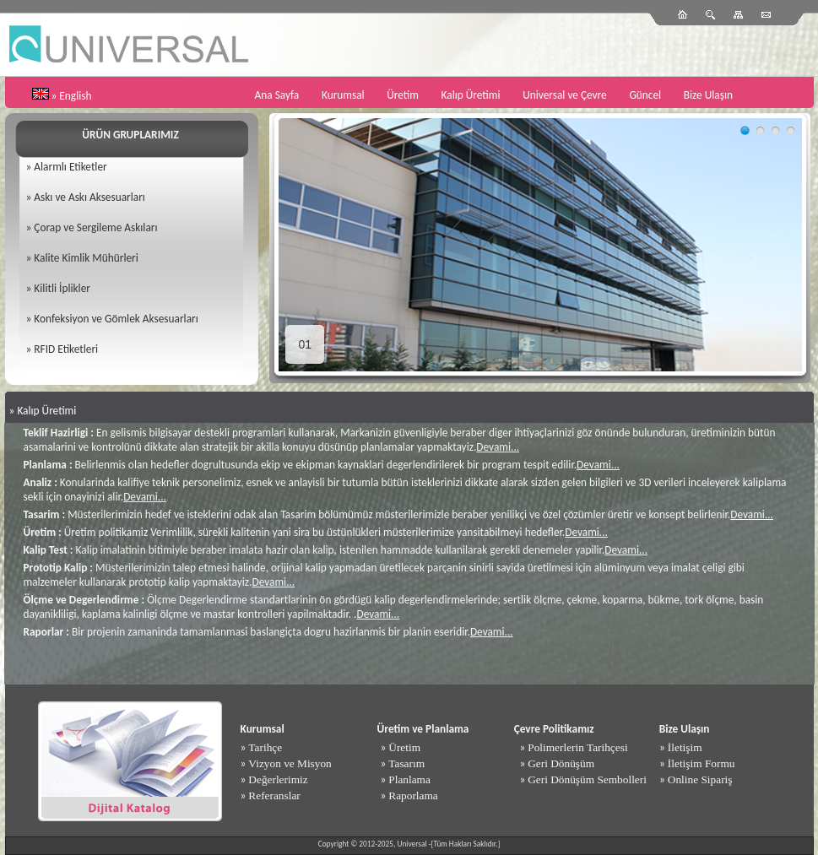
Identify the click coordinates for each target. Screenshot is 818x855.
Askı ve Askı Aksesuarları (89, 197)
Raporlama (412, 795)
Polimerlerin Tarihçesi (577, 747)
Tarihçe (265, 747)
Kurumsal (343, 95)
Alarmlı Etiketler (70, 167)
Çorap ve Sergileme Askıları (95, 227)
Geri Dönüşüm (561, 763)
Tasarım (406, 763)
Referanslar (274, 795)
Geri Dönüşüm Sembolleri (587, 779)
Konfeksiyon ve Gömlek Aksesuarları (116, 318)
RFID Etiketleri (66, 349)
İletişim (685, 747)
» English (71, 96)
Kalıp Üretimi (471, 95)
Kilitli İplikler (62, 288)
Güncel (645, 95)
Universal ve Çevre (565, 95)
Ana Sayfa (277, 95)
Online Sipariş (700, 779)
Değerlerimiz (277, 779)
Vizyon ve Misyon (289, 763)
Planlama (409, 779)
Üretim (403, 95)
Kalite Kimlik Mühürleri (86, 258)
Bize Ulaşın (708, 95)
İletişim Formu (701, 763)
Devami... (497, 447)
